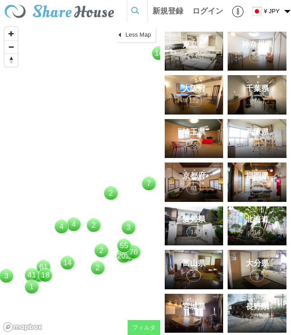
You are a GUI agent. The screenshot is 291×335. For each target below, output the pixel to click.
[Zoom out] (11, 46)
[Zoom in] (11, 33)
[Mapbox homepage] (23, 327)
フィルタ (144, 327)
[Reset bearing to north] (11, 60)
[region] (80, 179)
